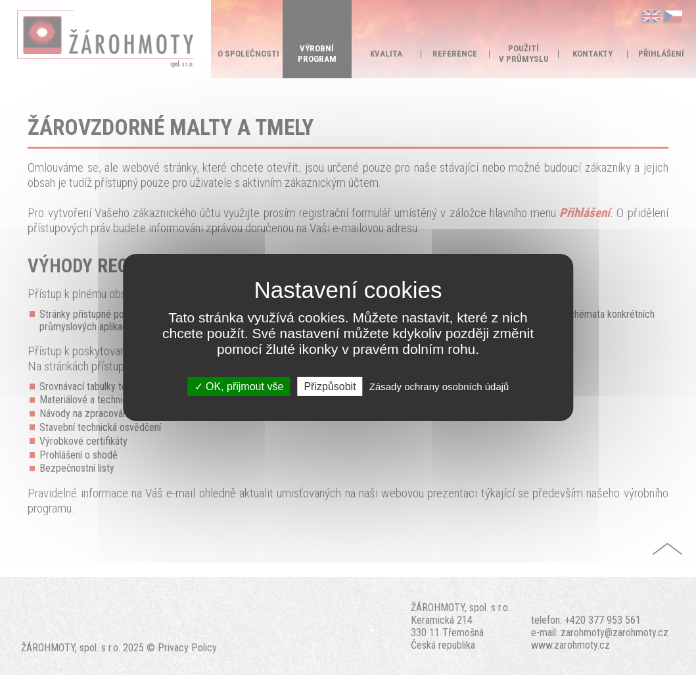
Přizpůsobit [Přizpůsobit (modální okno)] (330, 386)
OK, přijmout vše (239, 386)
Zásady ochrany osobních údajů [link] (439, 386)
